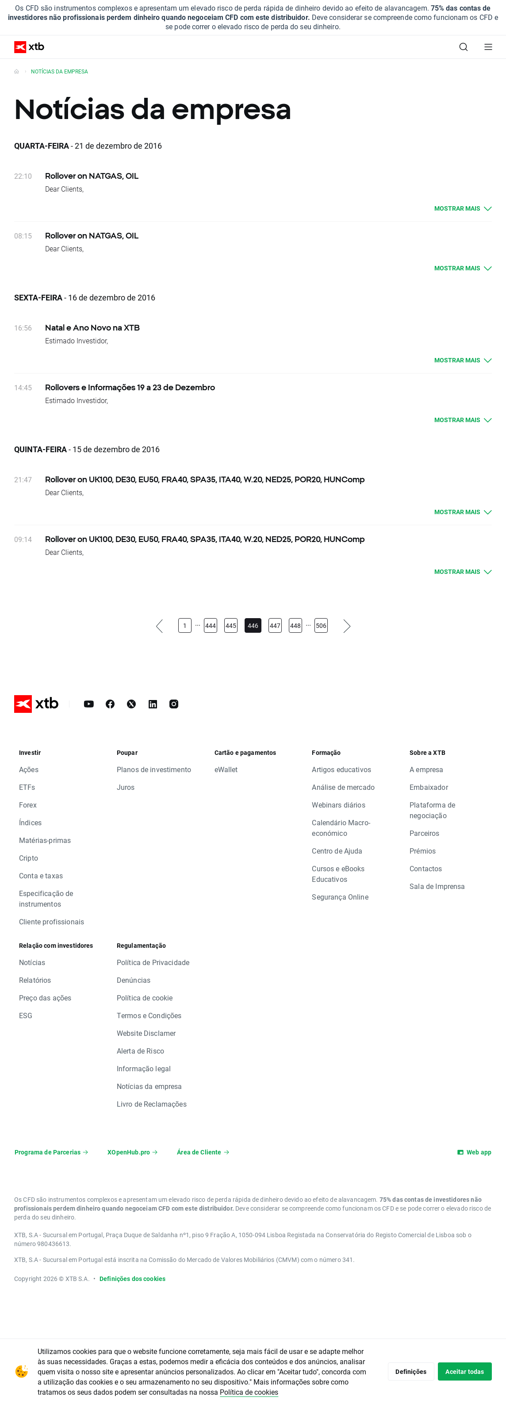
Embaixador (429, 787)
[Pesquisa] (463, 47)
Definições (406, 1371)
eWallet (226, 769)
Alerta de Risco (140, 1050)
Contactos (426, 868)
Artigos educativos (341, 769)
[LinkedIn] (152, 704)
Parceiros (424, 833)
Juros (126, 787)
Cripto (28, 857)
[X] (131, 704)
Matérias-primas (45, 840)
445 (231, 625)
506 (321, 625)
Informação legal (144, 1068)
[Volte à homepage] (16, 71)
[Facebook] (110, 704)
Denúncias (133, 980)
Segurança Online (340, 896)
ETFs (27, 787)
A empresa (426, 769)
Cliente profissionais (51, 921)
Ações (28, 769)
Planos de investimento (154, 769)
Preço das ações (45, 997)
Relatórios (35, 980)
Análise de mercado (343, 787)
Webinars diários (338, 804)
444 (210, 625)
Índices (30, 822)
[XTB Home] (25, 47)
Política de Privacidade (153, 962)
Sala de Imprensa (437, 886)
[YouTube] (89, 704)
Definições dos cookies (132, 1278)
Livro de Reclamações (152, 1103)
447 (275, 625)
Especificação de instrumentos (46, 898)
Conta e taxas (41, 875)
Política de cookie (145, 997)
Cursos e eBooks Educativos (338, 874)
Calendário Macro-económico (341, 828)
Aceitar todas (463, 1371)
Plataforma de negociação (432, 810)
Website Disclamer (146, 1033)
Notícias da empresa (149, 1086)
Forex (28, 804)
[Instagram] (174, 704)
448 (295, 625)
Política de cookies (287, 1391)
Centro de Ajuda (337, 850)
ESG (25, 1015)
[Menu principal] (488, 47)
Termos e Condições (149, 1015)
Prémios (423, 850)
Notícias (32, 962)
